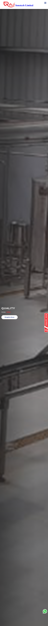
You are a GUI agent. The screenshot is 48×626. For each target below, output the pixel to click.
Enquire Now (9, 317)
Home (3, 312)
